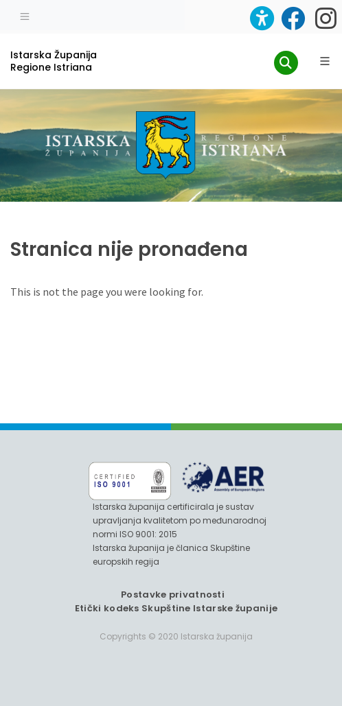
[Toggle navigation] (24, 15)
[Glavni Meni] (325, 61)
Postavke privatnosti (173, 594)
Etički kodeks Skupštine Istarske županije (176, 608)
